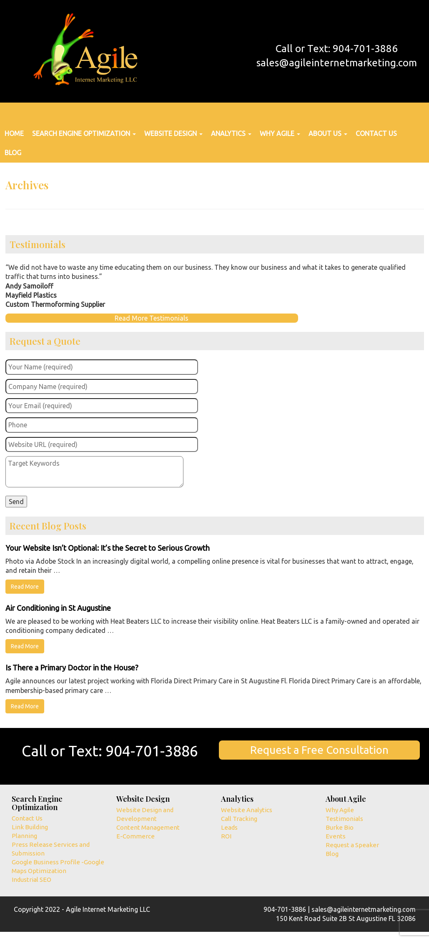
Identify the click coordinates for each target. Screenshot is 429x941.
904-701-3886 (151, 750)
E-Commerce (135, 836)
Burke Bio (340, 827)
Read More (25, 586)
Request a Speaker (352, 844)
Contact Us (376, 133)
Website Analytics (246, 809)
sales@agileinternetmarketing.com (336, 62)
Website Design (173, 133)
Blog (13, 152)
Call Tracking (239, 818)
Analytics (231, 133)
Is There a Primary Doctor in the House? (71, 667)
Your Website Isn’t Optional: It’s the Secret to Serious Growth (107, 548)
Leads (229, 827)
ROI (226, 836)
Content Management (148, 827)
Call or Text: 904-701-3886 (337, 48)
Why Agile (280, 133)
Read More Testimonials (151, 318)
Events (336, 836)
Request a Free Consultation (319, 750)
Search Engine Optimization (84, 133)
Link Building (30, 827)
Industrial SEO (31, 879)
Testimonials (344, 818)
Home (14, 133)
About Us (328, 133)
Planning (24, 835)
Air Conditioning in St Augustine (58, 608)
